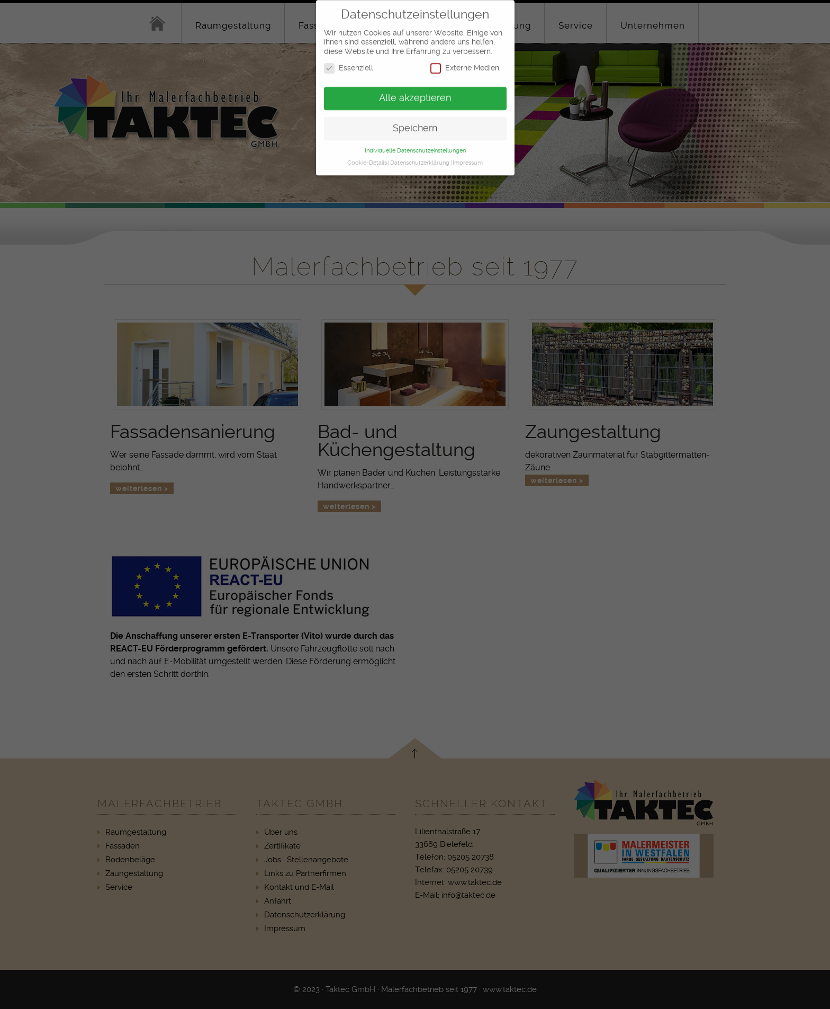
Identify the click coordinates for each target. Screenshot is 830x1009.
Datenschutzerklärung (419, 158)
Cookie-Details (367, 158)
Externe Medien (464, 64)
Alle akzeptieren (415, 93)
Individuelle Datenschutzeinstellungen (415, 146)
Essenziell (348, 64)
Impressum (468, 158)
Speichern (415, 124)
